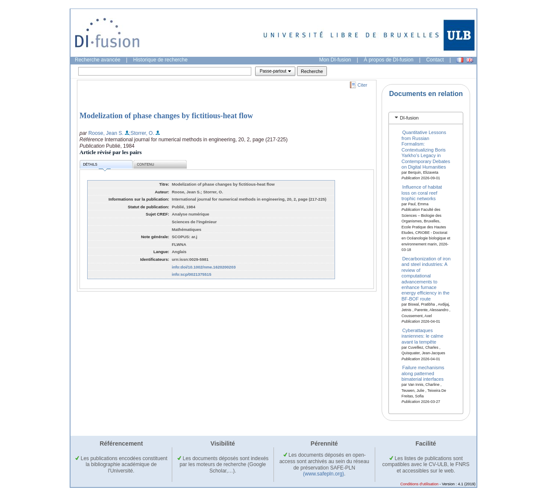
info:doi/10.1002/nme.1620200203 (203, 267)
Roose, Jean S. (106, 133)
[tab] (425, 118)
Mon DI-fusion (335, 60)
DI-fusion (409, 117)
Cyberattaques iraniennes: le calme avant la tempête (423, 336)
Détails (96, 166)
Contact (435, 60)
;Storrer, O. (141, 133)
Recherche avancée (98, 60)
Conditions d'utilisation (419, 484)
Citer (363, 85)
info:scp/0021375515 (191, 274)
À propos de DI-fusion (388, 60)
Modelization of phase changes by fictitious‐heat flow (166, 115)
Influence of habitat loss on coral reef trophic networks (422, 192)
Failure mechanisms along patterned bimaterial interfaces (423, 373)
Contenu (145, 164)
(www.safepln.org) (323, 474)
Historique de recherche (160, 60)
